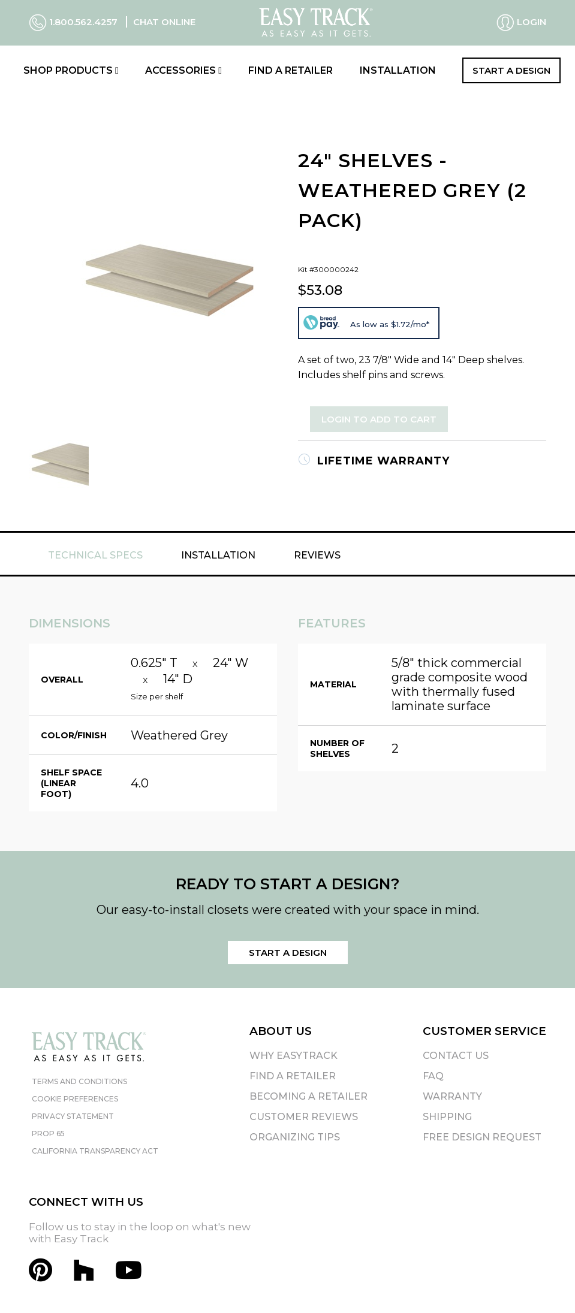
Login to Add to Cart (378, 419)
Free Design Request (482, 1137)
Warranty (452, 1096)
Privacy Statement (73, 1116)
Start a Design (511, 70)
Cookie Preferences (75, 1098)
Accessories (183, 70)
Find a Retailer (290, 70)
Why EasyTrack (293, 1055)
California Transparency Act (95, 1150)
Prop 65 (48, 1133)
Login (521, 23)
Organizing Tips (294, 1137)
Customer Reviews (303, 1116)
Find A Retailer (292, 1076)
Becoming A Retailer (308, 1096)
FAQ (433, 1076)
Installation (398, 70)
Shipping (447, 1116)
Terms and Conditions (79, 1081)
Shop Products (71, 70)
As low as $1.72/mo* (389, 324)
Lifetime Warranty (374, 460)
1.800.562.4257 (74, 22)
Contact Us (456, 1055)
